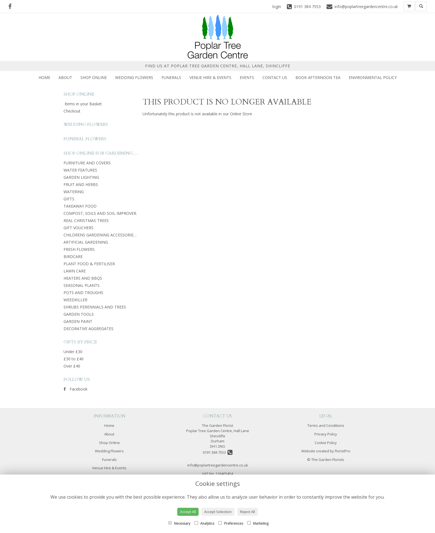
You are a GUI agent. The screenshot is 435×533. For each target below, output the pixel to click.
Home (44, 77)
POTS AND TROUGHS (83, 292)
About (65, 77)
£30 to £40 (74, 358)
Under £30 (73, 351)
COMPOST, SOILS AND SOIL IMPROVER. (100, 213)
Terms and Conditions (325, 425)
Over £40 (72, 366)
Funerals (171, 77)
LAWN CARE (75, 271)
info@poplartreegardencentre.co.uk (217, 465)
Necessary (179, 523)
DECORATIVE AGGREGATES (88, 328)
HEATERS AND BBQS (83, 278)
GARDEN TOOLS (79, 314)
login (276, 6)
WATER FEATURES (80, 170)
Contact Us (274, 77)
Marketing (258, 523)
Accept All (188, 511)
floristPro (342, 450)
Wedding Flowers (134, 77)
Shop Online (93, 77)
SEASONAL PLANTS (82, 285)
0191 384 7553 (217, 452)
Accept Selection (218, 511)
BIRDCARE (73, 256)
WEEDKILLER (75, 299)
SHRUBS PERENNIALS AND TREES (95, 307)
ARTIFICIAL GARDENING (86, 242)
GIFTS (69, 199)
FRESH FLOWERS (79, 249)
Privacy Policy (325, 434)
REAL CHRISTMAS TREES (86, 220)
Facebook (75, 389)
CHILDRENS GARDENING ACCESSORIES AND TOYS (110, 235)
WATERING (74, 191)
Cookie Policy (326, 442)
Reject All (247, 511)
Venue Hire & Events (210, 77)
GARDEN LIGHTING (81, 177)
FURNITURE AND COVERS (87, 162)
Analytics (204, 523)
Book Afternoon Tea (317, 77)
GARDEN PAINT (78, 321)
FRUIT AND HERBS (81, 184)
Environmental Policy (373, 77)
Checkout (72, 111)
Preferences (230, 523)
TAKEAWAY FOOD (80, 206)
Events (247, 77)
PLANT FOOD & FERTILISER (89, 263)
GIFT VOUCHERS (78, 227)
